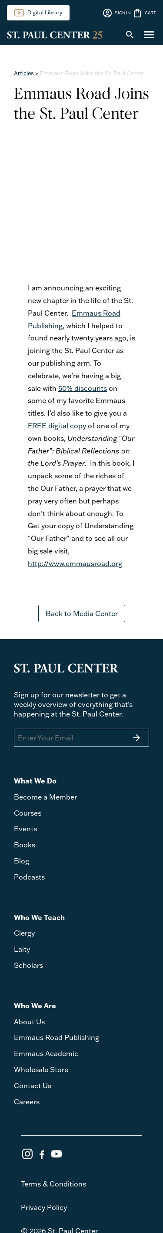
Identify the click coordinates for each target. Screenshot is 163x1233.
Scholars (28, 965)
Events (25, 828)
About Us (29, 1021)
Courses (27, 813)
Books (24, 844)
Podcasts (29, 877)
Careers (27, 1101)
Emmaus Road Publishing (56, 1037)
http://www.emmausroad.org (75, 563)
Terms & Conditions (53, 1184)
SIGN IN (116, 13)
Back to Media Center (82, 613)
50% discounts (82, 388)
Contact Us (32, 1085)
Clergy (24, 933)
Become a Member (45, 797)
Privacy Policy (44, 1207)
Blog (21, 860)
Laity (22, 949)
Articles (24, 73)
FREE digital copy (57, 425)
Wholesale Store (41, 1069)
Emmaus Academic (46, 1053)
